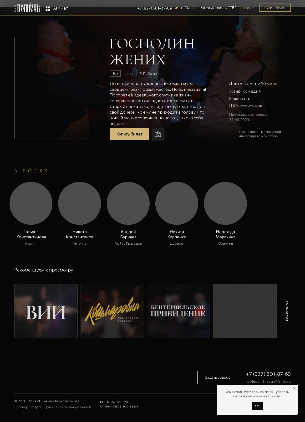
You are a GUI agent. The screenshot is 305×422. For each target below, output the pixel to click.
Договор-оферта (27, 407)
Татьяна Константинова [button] (31, 234)
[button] (48, 8)
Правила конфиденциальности (68, 407)
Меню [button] (61, 8)
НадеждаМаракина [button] (225, 234)
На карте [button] (246, 7)
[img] (46, 311)
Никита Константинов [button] (79, 234)
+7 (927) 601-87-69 (154, 8)
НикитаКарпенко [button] (177, 234)
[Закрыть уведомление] (294, 388)
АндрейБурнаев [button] (128, 234)
